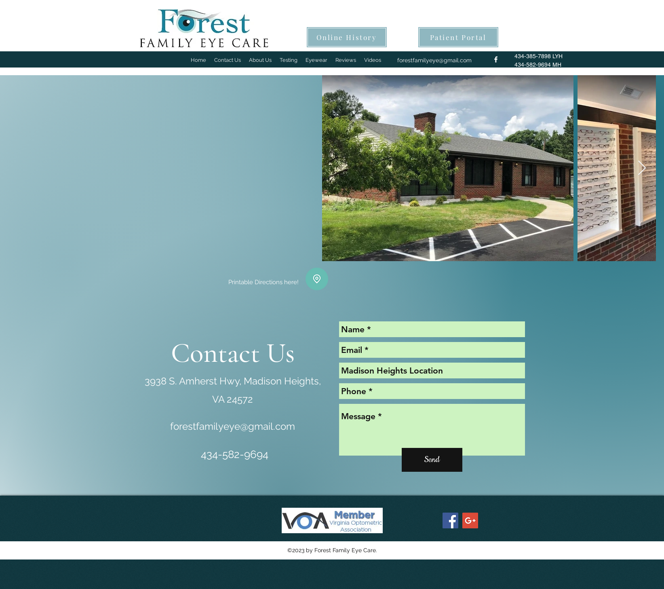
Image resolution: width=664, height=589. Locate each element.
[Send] (432, 460)
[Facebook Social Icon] (450, 520)
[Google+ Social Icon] (470, 520)
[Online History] (346, 37)
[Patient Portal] (458, 37)
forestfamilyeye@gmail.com (434, 60)
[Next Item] (642, 168)
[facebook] (496, 59)
